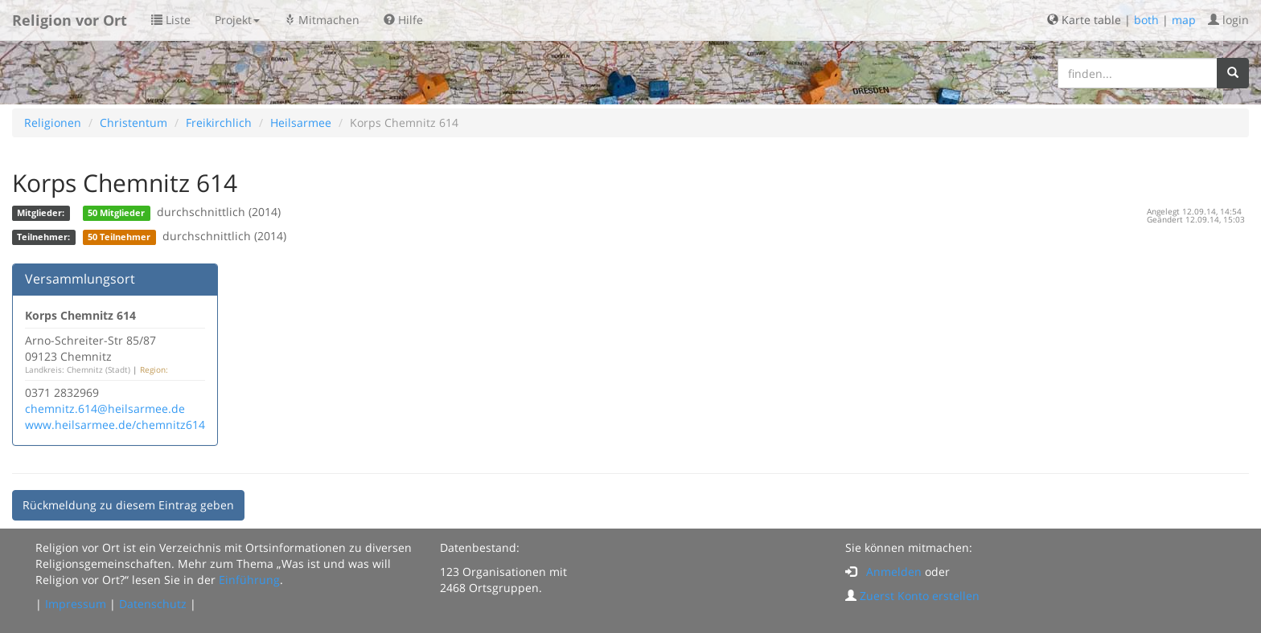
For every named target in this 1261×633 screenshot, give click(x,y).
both (1146, 19)
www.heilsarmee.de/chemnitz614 (115, 424)
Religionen (52, 122)
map (1184, 19)
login (1228, 19)
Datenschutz (153, 603)
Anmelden (894, 571)
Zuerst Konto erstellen (920, 595)
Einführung (249, 579)
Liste (171, 19)
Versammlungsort (80, 279)
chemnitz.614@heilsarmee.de (105, 408)
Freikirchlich (219, 122)
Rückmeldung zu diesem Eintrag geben (128, 505)
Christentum (133, 122)
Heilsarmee (300, 122)
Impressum (75, 603)
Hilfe (403, 19)
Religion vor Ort (69, 20)
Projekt (237, 19)
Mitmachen (321, 19)
